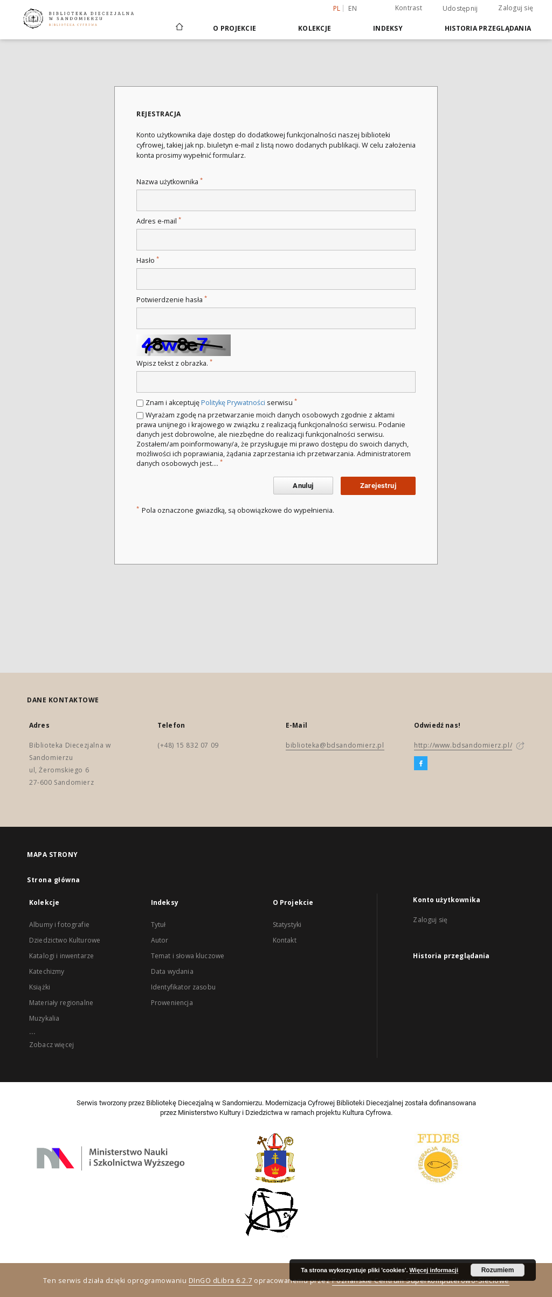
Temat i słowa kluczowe (187, 955)
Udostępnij (460, 8)
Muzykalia (44, 1018)
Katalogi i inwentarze (61, 955)
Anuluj (303, 486)
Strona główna (53, 879)
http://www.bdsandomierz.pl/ (463, 745)
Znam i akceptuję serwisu (221, 402)
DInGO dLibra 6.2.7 (220, 1280)
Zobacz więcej (51, 1044)
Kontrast (408, 7)
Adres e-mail (158, 221)
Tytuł (158, 924)
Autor (160, 940)
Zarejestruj (378, 486)
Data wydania (172, 971)
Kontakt (284, 940)
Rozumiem (497, 1270)
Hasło (147, 260)
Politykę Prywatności (233, 402)
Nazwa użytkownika (169, 181)
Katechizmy (47, 971)
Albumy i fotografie (59, 924)
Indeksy (388, 28)
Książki (39, 987)
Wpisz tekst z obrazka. (174, 363)
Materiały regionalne (61, 1002)
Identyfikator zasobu (183, 987)
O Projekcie (234, 28)
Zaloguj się (515, 7)
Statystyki (287, 924)
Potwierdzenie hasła (171, 299)
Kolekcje (314, 28)
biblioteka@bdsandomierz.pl (335, 745)
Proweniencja (172, 1002)
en (352, 8)
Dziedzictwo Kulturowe (64, 940)
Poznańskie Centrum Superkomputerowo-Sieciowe (420, 1280)
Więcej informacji (434, 1270)
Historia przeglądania (488, 28)
